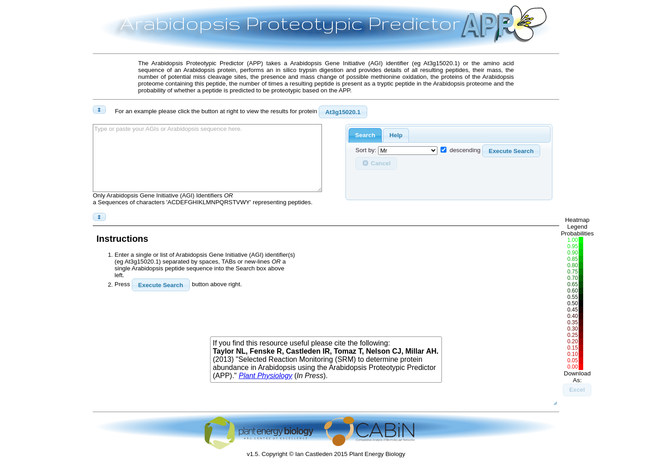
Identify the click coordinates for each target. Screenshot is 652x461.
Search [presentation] (365, 135)
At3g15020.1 (342, 112)
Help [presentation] (396, 135)
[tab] (365, 135)
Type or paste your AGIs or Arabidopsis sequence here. (207, 158)
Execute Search (511, 151)
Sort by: (365, 150)
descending (465, 150)
